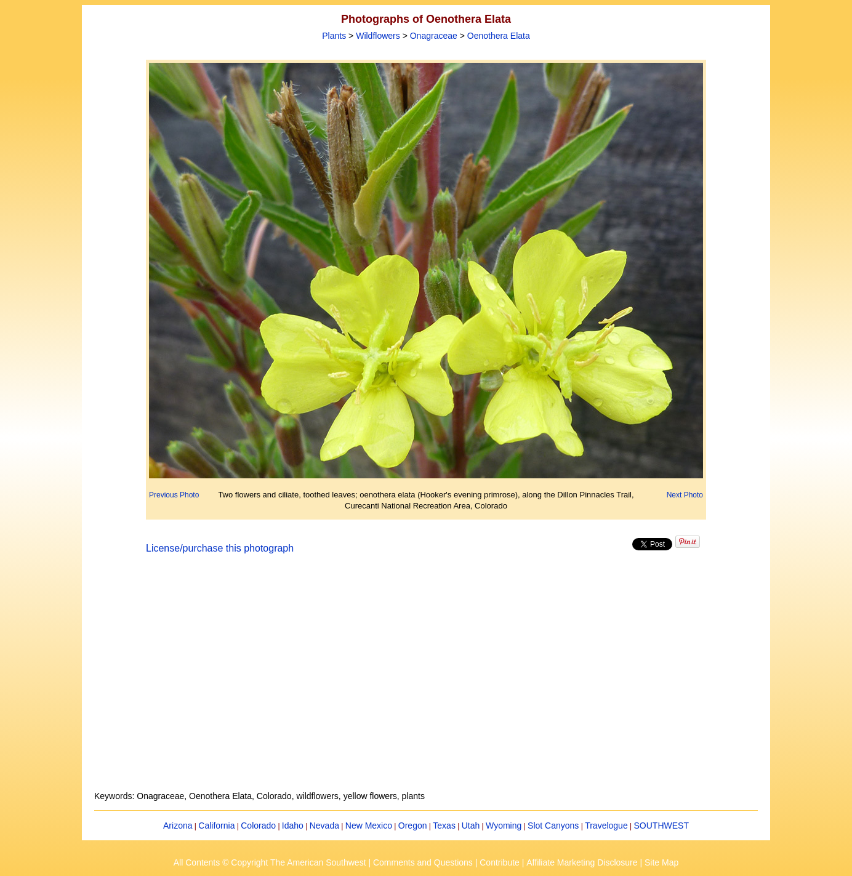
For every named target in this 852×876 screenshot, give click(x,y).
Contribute (500, 862)
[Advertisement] (426, 679)
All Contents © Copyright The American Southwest (270, 862)
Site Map (661, 862)
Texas (444, 825)
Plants (334, 36)
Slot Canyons (553, 825)
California (216, 825)
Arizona (177, 825)
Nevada (324, 825)
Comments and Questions (423, 862)
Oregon (412, 825)
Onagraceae (433, 36)
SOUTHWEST (661, 825)
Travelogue (606, 825)
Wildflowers (378, 36)
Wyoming (503, 825)
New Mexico (368, 825)
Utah (471, 825)
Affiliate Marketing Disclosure (581, 862)
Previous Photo (174, 495)
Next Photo (685, 495)
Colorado (258, 825)
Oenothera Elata (498, 36)
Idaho (292, 825)
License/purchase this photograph (220, 548)
